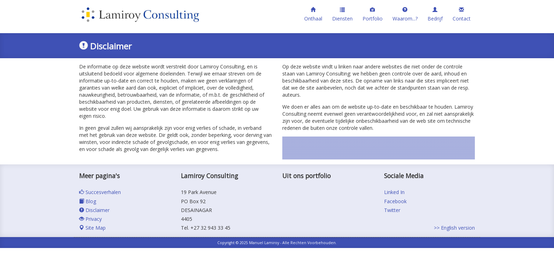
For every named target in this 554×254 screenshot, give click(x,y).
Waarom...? (405, 14)
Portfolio (373, 14)
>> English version (454, 227)
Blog (87, 201)
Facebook (395, 201)
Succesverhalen (100, 192)
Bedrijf (435, 14)
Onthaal (313, 14)
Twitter (392, 210)
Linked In (394, 192)
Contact (462, 14)
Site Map (92, 227)
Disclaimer (94, 210)
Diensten (342, 14)
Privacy (90, 219)
